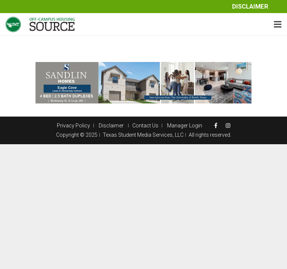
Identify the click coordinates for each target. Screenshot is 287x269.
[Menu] (277, 24)
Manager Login (184, 126)
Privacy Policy (73, 126)
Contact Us (145, 126)
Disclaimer (250, 6)
